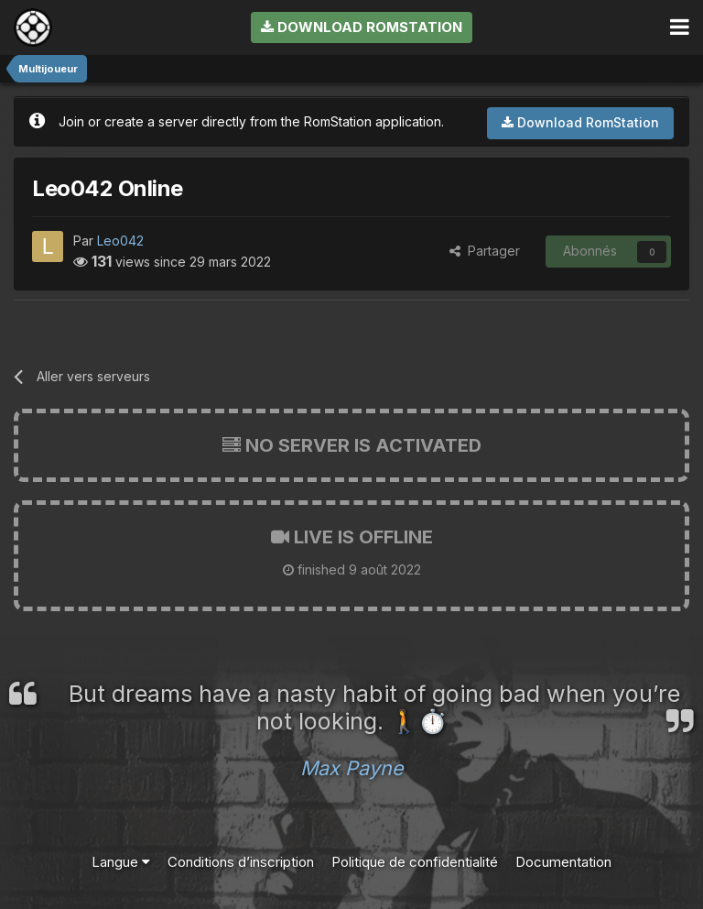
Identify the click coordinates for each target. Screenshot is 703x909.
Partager (484, 250)
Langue (121, 862)
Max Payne (352, 768)
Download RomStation (361, 27)
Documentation (563, 862)
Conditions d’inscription (241, 862)
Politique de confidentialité (414, 862)
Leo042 (120, 240)
